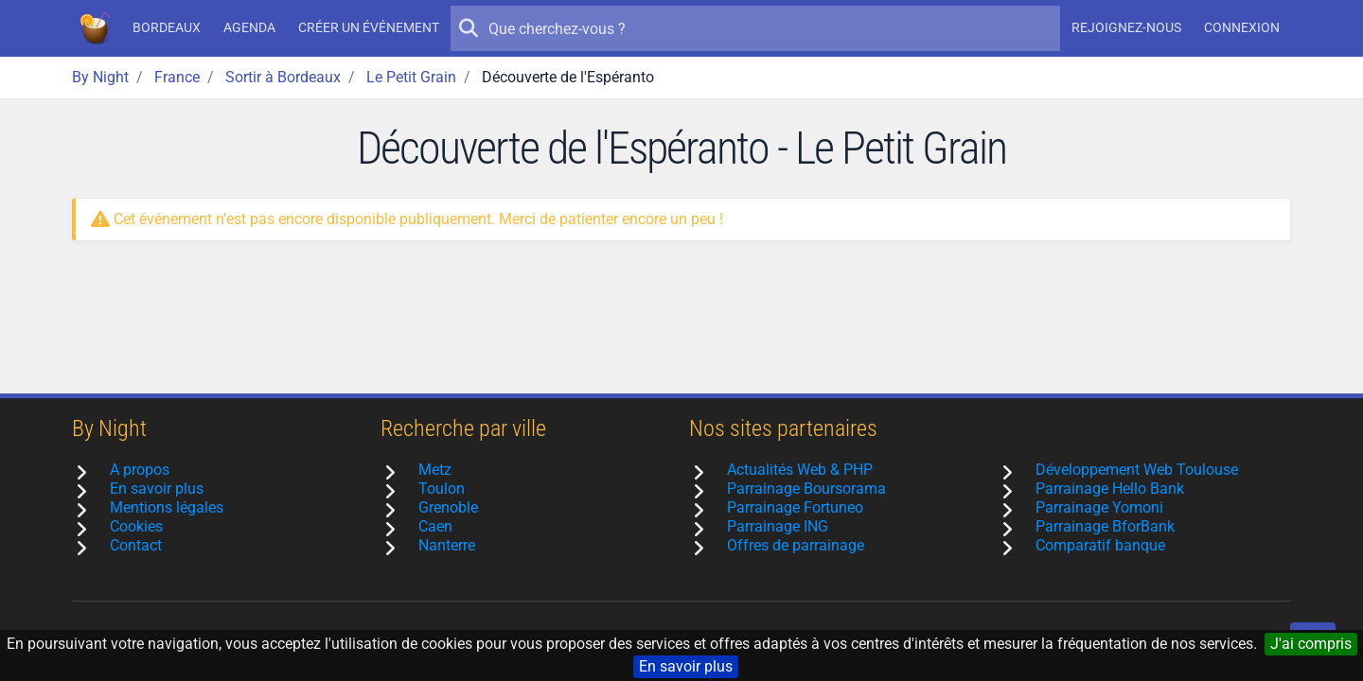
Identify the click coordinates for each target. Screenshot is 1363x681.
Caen (435, 526)
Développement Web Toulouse (1137, 470)
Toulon (441, 489)
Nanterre (446, 545)
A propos (139, 470)
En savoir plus (686, 666)
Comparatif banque (1100, 545)
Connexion (1242, 27)
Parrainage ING (777, 526)
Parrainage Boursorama (806, 489)
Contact (136, 545)
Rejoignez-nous (1126, 27)
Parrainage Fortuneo (795, 507)
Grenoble (448, 507)
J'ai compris (1311, 644)
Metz (434, 470)
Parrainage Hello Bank (1110, 489)
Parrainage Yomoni (1099, 507)
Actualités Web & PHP (800, 470)
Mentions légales (166, 507)
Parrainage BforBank (1105, 526)
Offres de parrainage (795, 545)
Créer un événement (368, 27)
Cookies (136, 526)
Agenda (249, 27)
